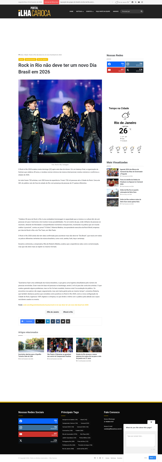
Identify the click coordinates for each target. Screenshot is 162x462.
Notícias (79, 11)
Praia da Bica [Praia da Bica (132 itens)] (83, 441)
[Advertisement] (81, 35)
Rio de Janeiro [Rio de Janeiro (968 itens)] (68, 448)
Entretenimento (30, 59)
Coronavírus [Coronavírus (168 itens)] (67, 430)
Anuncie (116, 11)
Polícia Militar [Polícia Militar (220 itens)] (84, 438)
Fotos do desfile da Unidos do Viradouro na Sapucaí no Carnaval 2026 (131, 182)
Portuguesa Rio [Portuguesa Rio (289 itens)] (68, 441)
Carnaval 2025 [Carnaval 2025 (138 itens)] (68, 427)
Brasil (26, 55)
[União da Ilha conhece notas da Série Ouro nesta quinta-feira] (113, 202)
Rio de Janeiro (42, 59)
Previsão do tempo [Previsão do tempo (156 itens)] (85, 445)
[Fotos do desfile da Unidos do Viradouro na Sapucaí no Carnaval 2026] (113, 183)
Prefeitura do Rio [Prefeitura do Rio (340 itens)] (68, 445)
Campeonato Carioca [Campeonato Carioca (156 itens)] (70, 423)
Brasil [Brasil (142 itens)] (84, 419)
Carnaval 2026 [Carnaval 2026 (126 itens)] (83, 427)
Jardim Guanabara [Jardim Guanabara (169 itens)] (69, 438)
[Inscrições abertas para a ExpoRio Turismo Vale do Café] (31, 345)
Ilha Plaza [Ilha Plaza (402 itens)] (84, 434)
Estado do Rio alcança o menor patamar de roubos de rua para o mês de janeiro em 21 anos (88, 356)
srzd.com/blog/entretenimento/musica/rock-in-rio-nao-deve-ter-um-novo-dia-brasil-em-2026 (55, 305)
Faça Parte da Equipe (103, 11)
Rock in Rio (68, 312)
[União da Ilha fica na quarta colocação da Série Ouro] (113, 193)
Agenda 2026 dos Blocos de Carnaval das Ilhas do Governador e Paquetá (131, 172)
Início (20, 55)
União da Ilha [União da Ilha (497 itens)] (82, 448)
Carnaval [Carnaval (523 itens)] (85, 423)
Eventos (89, 11)
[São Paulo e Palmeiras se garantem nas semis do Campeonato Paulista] (60, 345)
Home (71, 11)
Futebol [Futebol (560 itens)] (79, 430)
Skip (145, 457)
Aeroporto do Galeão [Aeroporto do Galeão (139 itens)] (70, 419)
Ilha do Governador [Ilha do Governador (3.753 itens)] (69, 434)
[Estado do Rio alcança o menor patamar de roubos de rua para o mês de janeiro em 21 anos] (89, 345)
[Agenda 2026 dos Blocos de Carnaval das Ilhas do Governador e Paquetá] (113, 172)
